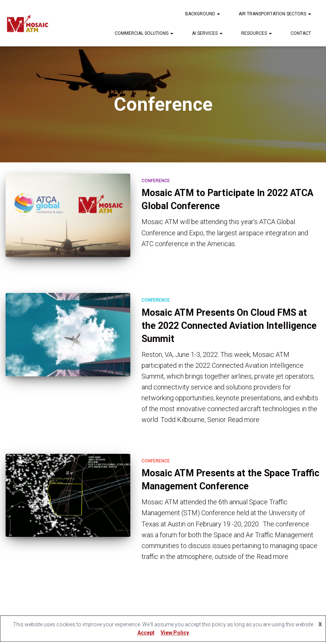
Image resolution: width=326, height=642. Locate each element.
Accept (146, 633)
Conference (156, 180)
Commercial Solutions (144, 33)
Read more (244, 420)
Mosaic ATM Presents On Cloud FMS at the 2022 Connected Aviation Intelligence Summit (229, 325)
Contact (301, 33)
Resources (256, 33)
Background (202, 13)
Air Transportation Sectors (275, 13)
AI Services (207, 33)
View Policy (175, 633)
